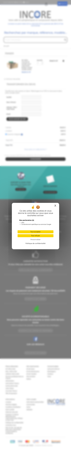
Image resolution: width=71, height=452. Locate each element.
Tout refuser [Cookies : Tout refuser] (35, 236)
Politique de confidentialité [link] (35, 243)
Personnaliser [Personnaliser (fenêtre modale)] (36, 239)
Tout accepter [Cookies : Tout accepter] (35, 232)
